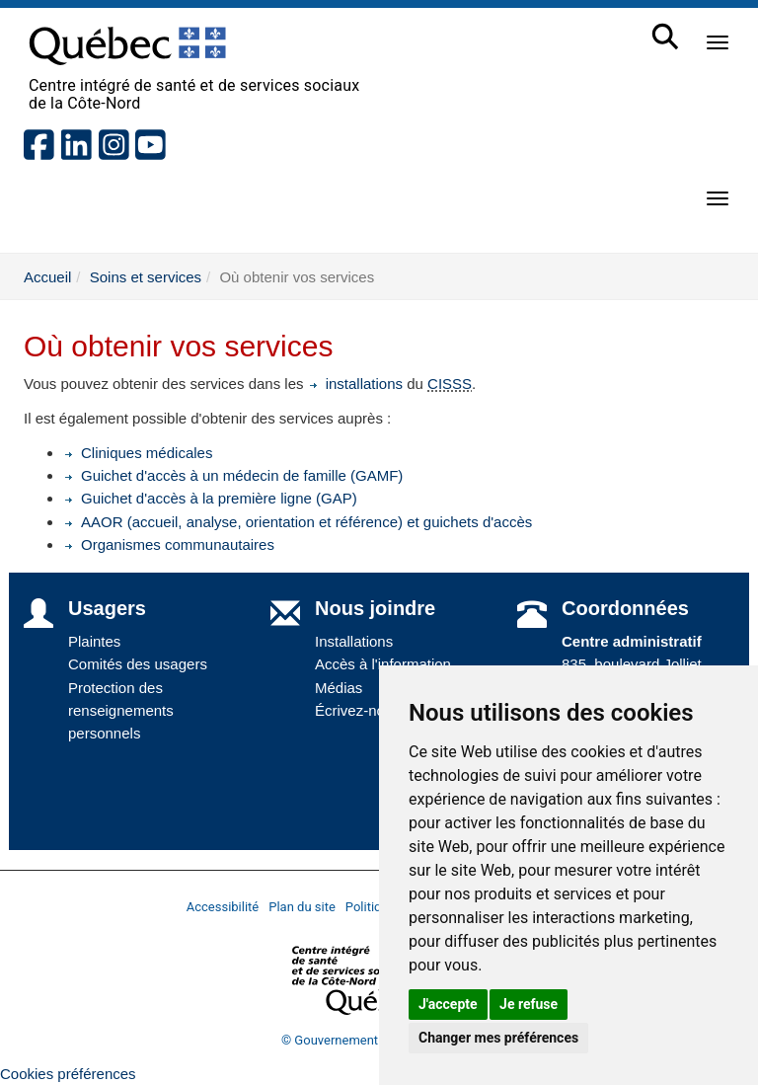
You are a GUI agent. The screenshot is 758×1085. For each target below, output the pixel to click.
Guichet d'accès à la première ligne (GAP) (210, 498)
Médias (338, 687)
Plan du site (302, 906)
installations (355, 383)
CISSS (449, 383)
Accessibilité (223, 906)
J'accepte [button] (448, 1004)
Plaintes (94, 641)
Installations (354, 641)
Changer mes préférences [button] (498, 1038)
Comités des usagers (137, 664)
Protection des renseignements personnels (121, 710)
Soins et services (145, 277)
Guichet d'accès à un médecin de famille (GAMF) (233, 475)
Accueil (47, 277)
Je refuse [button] (528, 1004)
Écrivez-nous (358, 710)
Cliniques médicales (137, 452)
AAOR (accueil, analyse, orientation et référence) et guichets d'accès (297, 521)
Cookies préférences (68, 1073)
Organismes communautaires (168, 544)
